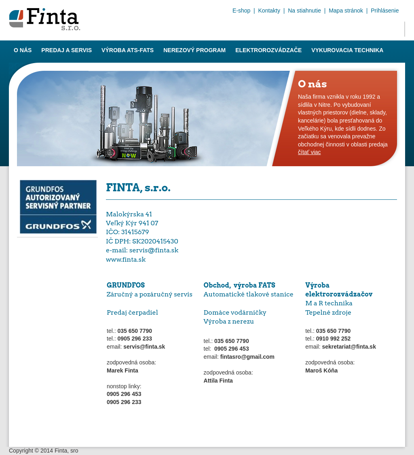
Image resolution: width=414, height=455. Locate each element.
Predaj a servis (66, 50)
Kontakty (269, 10)
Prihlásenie (385, 10)
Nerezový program (194, 50)
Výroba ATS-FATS (127, 50)
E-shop (241, 10)
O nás (23, 50)
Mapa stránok (346, 10)
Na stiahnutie (304, 10)
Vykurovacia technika (347, 50)
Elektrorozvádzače (268, 50)
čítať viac (309, 152)
